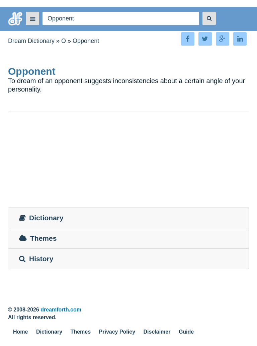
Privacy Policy (117, 332)
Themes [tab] (38, 238)
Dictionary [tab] (41, 218)
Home (20, 332)
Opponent (86, 41)
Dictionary (49, 332)
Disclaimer (157, 332)
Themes (81, 332)
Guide (186, 332)
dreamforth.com (60, 309)
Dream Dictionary (31, 41)
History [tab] (36, 259)
